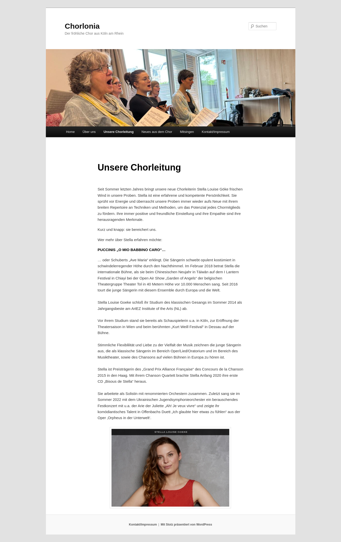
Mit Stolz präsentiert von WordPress (186, 524)
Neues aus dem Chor (156, 132)
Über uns (89, 132)
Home (70, 132)
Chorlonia (82, 26)
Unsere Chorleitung (119, 132)
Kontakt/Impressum (216, 132)
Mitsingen (187, 132)
